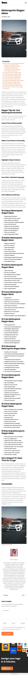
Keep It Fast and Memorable (11, 65)
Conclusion (6, 88)
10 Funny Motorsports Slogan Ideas (12, 77)
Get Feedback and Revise (11, 71)
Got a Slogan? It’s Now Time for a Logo (12, 87)
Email (13, 623)
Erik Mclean (9, 545)
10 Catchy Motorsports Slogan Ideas (12, 75)
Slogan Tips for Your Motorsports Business (13, 63)
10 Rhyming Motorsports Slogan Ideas (13, 85)
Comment (6, 611)
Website (23, 623)
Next (23, 595)
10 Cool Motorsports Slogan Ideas (11, 82)
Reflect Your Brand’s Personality (12, 66)
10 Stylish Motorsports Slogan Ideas (12, 74)
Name (5, 623)
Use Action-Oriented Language (12, 69)
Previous (6, 595)
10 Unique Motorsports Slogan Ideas (12, 72)
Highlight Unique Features (11, 68)
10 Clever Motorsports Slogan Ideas (12, 83)
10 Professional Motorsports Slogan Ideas (13, 80)
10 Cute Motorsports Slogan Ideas (11, 79)
